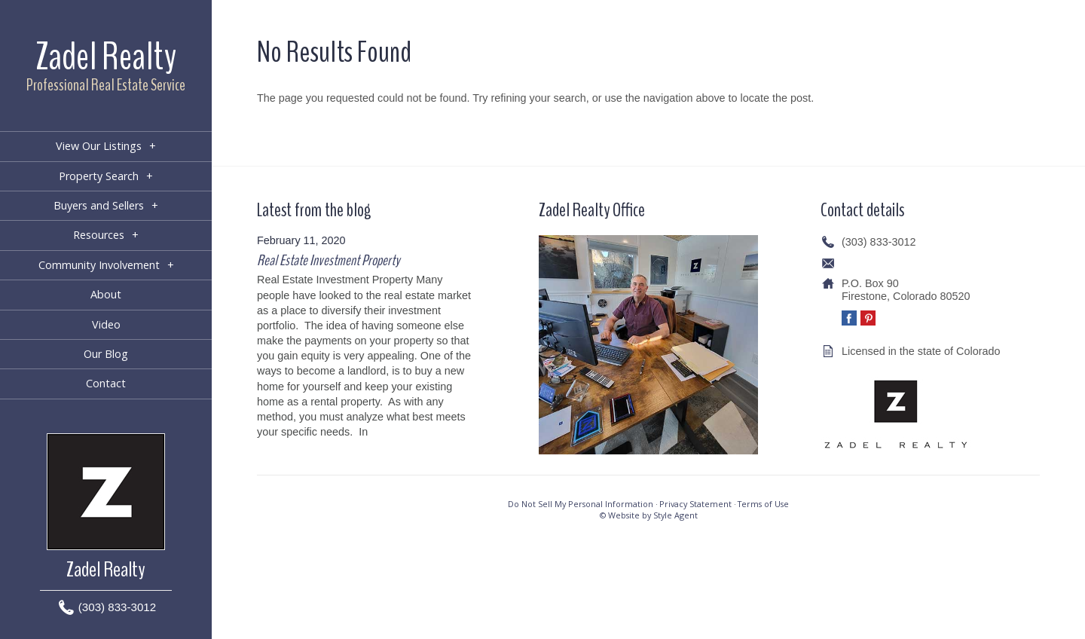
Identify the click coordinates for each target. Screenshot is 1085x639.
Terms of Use (763, 503)
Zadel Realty (105, 57)
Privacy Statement (695, 503)
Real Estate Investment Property (328, 260)
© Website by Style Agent (649, 515)
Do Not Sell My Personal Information (580, 503)
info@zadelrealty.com (894, 263)
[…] (379, 432)
